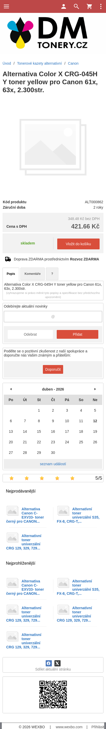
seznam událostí (53, 464)
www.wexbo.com (69, 727)
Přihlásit (97, 727)
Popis (11, 274)
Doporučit (53, 369)
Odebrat (30, 334)
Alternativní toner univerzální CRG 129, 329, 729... (23, 542)
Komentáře (33, 274)
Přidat (77, 334)
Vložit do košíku (78, 244)
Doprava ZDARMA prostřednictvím (56, 259)
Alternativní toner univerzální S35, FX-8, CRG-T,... (78, 515)
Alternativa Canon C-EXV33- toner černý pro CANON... (25, 515)
